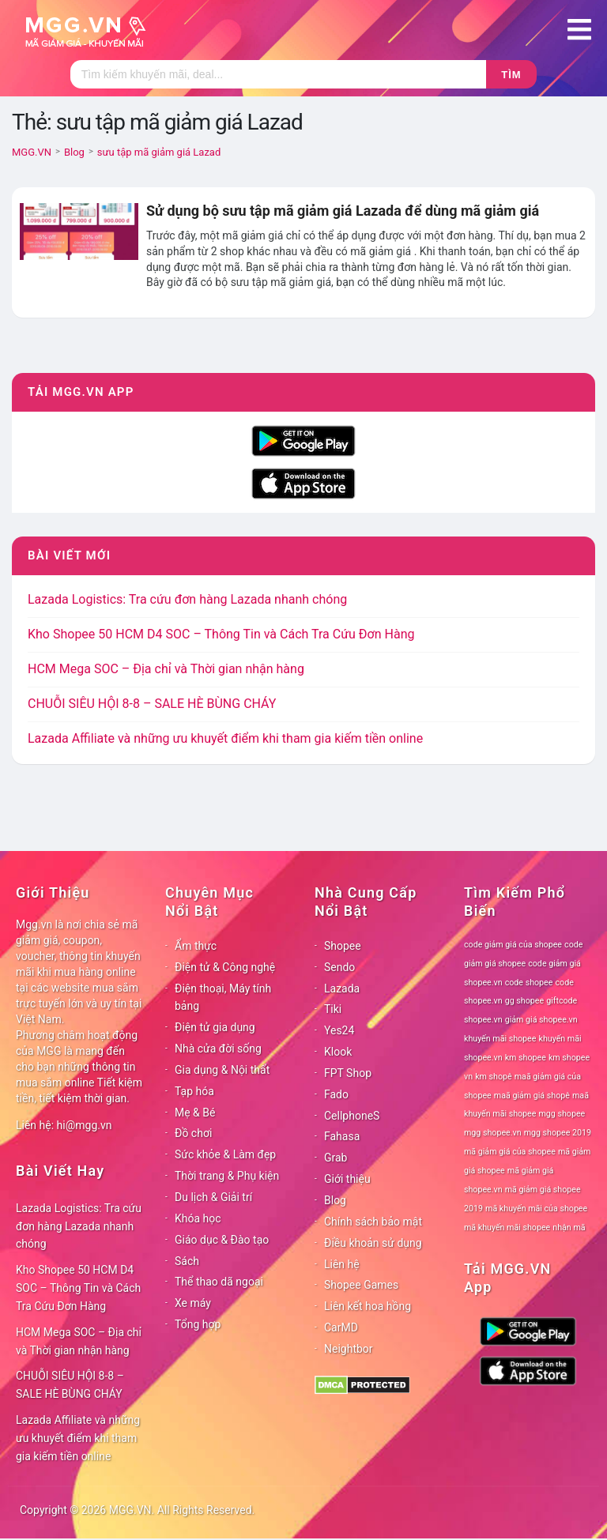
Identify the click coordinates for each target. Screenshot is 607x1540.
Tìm (511, 75)
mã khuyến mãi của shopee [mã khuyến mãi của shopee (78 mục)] (536, 1208)
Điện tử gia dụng (215, 1027)
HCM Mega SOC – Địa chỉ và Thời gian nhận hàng (166, 668)
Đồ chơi (193, 1133)
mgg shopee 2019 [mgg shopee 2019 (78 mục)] (557, 1133)
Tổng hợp (198, 1324)
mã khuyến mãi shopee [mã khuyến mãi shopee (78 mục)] (507, 1227)
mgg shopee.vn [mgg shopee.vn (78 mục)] (493, 1133)
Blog (335, 1200)
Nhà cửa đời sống (218, 1048)
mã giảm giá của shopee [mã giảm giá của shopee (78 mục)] (510, 1152)
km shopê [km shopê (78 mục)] (493, 1076)
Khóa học (198, 1218)
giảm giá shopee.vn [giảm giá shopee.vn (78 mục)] (541, 1020)
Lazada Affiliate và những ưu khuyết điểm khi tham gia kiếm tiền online (225, 738)
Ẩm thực (196, 945)
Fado (336, 1094)
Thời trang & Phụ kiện (227, 1175)
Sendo (339, 967)
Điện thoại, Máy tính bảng (223, 997)
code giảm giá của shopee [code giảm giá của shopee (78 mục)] (513, 944)
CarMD (341, 1327)
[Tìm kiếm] (278, 74)
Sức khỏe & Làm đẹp (225, 1154)
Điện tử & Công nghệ (225, 967)
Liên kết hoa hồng (367, 1306)
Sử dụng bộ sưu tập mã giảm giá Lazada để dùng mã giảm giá (342, 210)
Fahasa (342, 1136)
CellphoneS (351, 1115)
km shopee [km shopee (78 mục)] (525, 1057)
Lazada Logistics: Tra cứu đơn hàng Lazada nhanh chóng (187, 599)
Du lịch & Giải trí (213, 1197)
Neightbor (348, 1348)
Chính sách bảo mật (373, 1221)
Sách (187, 1261)
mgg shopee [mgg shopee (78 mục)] (562, 1114)
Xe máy (193, 1303)
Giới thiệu (347, 1179)
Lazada (342, 988)
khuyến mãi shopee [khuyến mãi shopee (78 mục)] (500, 1039)
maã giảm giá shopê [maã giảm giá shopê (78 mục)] (532, 1095)
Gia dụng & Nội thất (222, 1070)
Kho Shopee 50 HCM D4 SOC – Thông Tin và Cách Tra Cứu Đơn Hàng (221, 634)
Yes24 (339, 1030)
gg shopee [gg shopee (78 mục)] (524, 1001)
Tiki (332, 1009)
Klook (338, 1051)
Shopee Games (361, 1284)
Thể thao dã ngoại (219, 1281)
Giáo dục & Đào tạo (222, 1239)
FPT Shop (347, 1073)
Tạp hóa (194, 1091)
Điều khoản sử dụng (373, 1243)
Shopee (342, 945)
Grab (335, 1157)
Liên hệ (342, 1264)
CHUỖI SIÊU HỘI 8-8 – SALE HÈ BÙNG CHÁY (152, 703)
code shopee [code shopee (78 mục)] (529, 982)
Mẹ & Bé (195, 1112)
